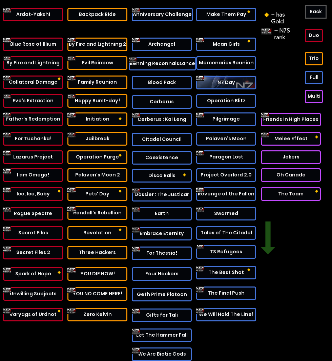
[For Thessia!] (162, 253)
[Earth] (162, 213)
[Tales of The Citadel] (226, 233)
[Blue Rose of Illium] (33, 44)
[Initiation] (97, 119)
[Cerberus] (162, 102)
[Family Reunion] (97, 82)
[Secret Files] (33, 233)
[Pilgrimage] (226, 119)
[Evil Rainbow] (97, 63)
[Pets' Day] (97, 194)
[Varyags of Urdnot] (33, 314)
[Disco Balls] (162, 176)
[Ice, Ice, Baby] (33, 194)
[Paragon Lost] (226, 157)
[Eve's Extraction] (33, 101)
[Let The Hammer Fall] (162, 335)
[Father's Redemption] (33, 119)
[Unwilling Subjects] (33, 294)
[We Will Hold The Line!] (226, 314)
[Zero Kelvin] (97, 314)
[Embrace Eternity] (162, 233)
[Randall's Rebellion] (97, 213)
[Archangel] (162, 44)
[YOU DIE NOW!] (97, 274)
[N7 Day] (226, 82)
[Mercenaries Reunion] (226, 63)
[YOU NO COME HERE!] (97, 294)
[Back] (316, 12)
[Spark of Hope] (33, 274)
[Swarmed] (226, 213)
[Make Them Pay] (226, 14)
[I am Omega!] (33, 175)
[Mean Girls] (226, 44)
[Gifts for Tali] (162, 315)
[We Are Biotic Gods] (162, 354)
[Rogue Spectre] (33, 213)
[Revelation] (97, 233)
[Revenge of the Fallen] (226, 194)
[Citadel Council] (162, 139)
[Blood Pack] (162, 82)
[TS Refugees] (226, 252)
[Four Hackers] (162, 274)
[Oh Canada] (291, 175)
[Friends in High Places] (291, 119)
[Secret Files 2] (33, 252)
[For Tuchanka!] (33, 139)
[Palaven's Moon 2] (97, 175)
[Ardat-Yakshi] (33, 14)
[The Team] (291, 194)
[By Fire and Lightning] (33, 63)
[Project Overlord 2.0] (226, 175)
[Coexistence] (162, 158)
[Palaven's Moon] (226, 139)
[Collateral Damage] (33, 82)
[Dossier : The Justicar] (162, 194)
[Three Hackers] (97, 252)
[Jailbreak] (97, 139)
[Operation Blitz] (226, 101)
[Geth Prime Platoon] (162, 294)
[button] (314, 35)
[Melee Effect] (291, 139)
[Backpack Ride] (97, 14)
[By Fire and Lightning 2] (97, 44)
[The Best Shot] (226, 272)
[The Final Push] (226, 293)
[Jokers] (291, 157)
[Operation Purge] (97, 157)
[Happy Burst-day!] (97, 101)
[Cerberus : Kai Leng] (162, 119)
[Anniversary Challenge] (162, 14)
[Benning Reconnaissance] (162, 63)
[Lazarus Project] (33, 157)
